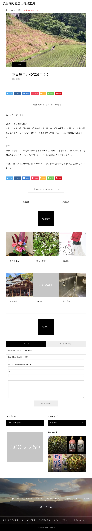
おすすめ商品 (27, 499)
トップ (5, 499)
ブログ (77, 499)
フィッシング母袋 (28, 520)
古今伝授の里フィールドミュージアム (53, 520)
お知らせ (15, 499)
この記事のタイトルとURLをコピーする (46, 105)
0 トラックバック (66, 344)
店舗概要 (68, 499)
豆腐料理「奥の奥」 (53, 499)
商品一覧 (39, 499)
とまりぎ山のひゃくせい (80, 520)
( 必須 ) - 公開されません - (19, 364)
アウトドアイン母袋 (10, 520)
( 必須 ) (18, 357)
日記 (19, 64)
